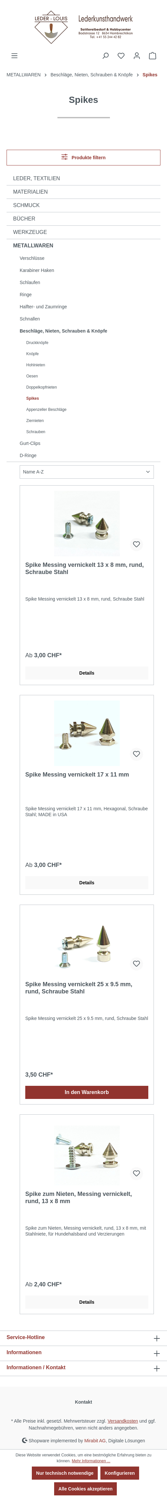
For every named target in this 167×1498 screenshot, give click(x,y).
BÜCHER (24, 218)
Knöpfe (32, 354)
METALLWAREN (33, 245)
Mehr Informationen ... (91, 1461)
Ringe (26, 294)
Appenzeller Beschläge (46, 409)
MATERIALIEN (30, 192)
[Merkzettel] (121, 55)
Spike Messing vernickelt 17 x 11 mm (77, 774)
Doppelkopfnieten (41, 387)
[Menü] (14, 55)
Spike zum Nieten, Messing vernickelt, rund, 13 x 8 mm (78, 1197)
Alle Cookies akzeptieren (85, 1488)
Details (86, 673)
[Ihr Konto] (137, 55)
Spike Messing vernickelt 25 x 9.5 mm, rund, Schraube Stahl (78, 988)
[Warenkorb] (152, 55)
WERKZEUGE (30, 232)
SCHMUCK (26, 205)
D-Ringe (28, 455)
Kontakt (83, 1402)
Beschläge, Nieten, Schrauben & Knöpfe (63, 331)
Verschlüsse (32, 258)
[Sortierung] (87, 472)
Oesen (32, 376)
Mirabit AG (95, 1440)
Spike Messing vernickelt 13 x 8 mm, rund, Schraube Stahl (84, 568)
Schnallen (30, 318)
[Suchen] (105, 55)
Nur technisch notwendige (65, 1473)
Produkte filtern (83, 157)
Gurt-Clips (30, 443)
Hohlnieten (35, 365)
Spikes (32, 398)
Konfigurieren (120, 1473)
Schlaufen (30, 282)
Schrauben (35, 432)
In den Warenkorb (87, 1092)
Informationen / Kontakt (36, 1367)
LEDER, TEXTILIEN (36, 178)
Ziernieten (35, 420)
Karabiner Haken (37, 270)
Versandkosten (123, 1421)
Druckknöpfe (37, 342)
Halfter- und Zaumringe (43, 306)
